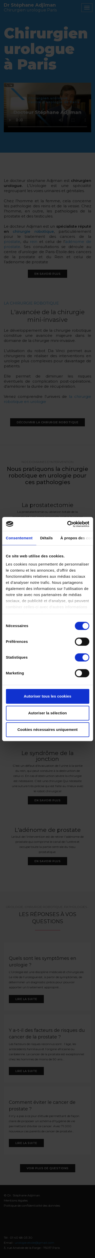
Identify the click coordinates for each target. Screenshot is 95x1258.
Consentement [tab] (19, 538)
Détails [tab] (46, 538)
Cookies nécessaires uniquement (47, 729)
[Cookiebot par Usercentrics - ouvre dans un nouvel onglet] (67, 524)
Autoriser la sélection (47, 713)
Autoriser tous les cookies (47, 696)
